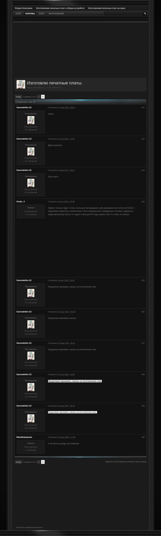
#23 (143, 170)
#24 (143, 202)
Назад (18, 97)
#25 (143, 280)
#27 (143, 343)
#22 (143, 139)
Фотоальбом (56, 13)
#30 (143, 437)
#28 (143, 374)
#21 (143, 108)
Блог (42, 13)
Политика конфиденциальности (29, 527)
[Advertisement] (80, 50)
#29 (143, 406)
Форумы (30, 13)
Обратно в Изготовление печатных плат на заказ (125, 462)
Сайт (18, 13)
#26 (143, 312)
